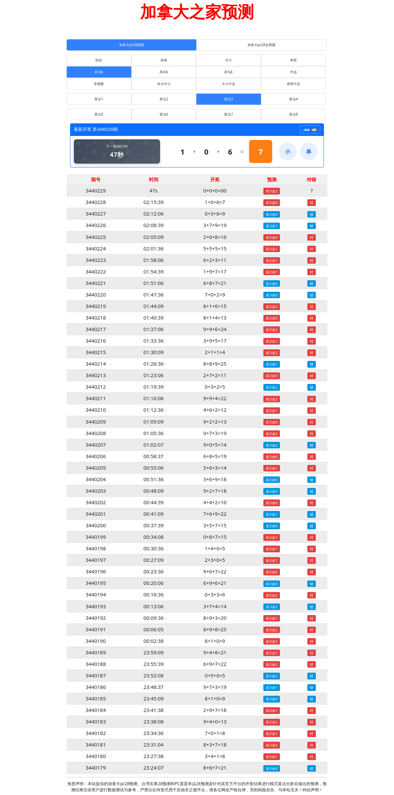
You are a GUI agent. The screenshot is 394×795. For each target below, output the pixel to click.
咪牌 (310, 129)
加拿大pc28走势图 (261, 44)
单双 (293, 60)
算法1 (98, 99)
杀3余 (98, 71)
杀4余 (163, 71)
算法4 (293, 99)
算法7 (228, 114)
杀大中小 (164, 83)
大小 (228, 60)
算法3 (228, 99)
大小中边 (228, 83)
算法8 (293, 114)
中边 (293, 71)
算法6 (163, 114)
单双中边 (293, 83)
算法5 (98, 114)
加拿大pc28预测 (131, 44)
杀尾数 (99, 83)
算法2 (163, 99)
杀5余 (228, 71)
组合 (98, 60)
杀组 (163, 60)
